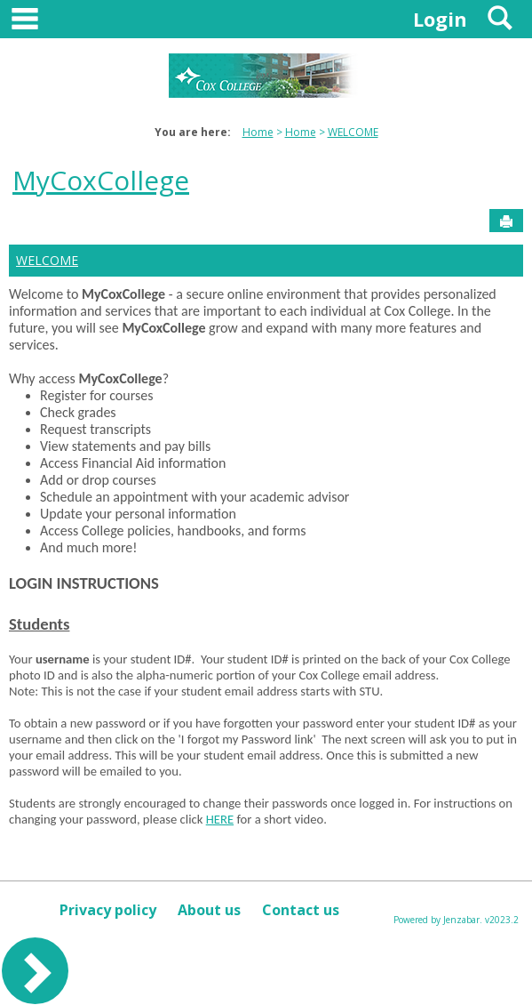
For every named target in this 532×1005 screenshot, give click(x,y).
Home (258, 132)
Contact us (300, 910)
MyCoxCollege (100, 180)
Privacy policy (108, 910)
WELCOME (353, 132)
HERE (220, 819)
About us (209, 910)
